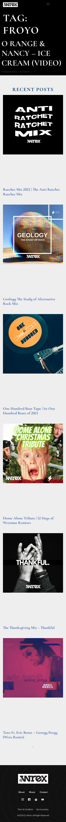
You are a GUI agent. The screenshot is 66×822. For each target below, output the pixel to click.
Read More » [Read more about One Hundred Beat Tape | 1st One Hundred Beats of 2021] (8, 417)
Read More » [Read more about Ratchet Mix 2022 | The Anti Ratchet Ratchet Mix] (8, 197)
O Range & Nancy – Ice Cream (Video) (31, 53)
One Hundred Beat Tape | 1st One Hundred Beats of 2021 (29, 410)
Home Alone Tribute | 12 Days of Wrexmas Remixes (28, 520)
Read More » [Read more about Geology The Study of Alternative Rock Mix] (8, 307)
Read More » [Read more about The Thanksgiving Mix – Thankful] (8, 631)
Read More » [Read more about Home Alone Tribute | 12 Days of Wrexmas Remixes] (8, 526)
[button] (48, 3)
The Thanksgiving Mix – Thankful (29, 627)
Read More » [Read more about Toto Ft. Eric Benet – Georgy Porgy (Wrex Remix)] (8, 740)
